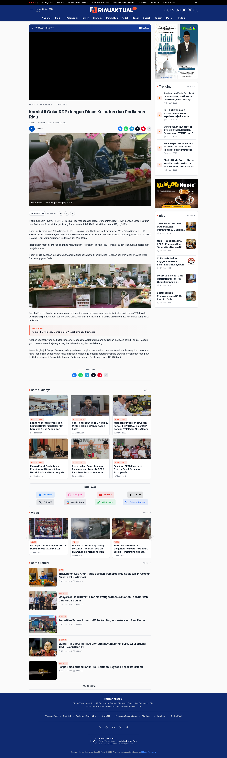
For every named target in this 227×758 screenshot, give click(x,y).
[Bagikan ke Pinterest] (143, 128)
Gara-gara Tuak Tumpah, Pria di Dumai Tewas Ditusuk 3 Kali (48, 547)
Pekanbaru (72, 18)
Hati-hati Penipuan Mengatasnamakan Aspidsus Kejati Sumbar (177, 113)
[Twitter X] (45, 502)
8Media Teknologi (148, 752)
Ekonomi (97, 18)
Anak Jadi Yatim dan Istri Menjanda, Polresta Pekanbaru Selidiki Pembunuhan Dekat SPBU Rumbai (131, 550)
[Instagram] (106, 727)
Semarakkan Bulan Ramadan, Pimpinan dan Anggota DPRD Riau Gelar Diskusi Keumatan (88, 469)
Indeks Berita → (90, 685)
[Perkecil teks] (61, 213)
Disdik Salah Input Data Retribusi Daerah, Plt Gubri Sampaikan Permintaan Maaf (170, 280)
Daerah (147, 18)
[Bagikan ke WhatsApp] (126, 128)
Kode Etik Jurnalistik (100, 2)
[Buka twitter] (190, 10)
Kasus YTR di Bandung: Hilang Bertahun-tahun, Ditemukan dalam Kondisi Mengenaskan (88, 548)
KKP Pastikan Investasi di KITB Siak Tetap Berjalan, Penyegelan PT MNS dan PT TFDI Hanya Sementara (179, 131)
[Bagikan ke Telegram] (131, 128)
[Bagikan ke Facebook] (120, 128)
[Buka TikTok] (195, 10)
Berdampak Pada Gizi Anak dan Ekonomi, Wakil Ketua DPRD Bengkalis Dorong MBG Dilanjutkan (178, 98)
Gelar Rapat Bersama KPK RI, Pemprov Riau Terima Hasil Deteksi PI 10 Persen (178, 146)
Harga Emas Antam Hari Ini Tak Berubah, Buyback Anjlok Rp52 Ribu (100, 667)
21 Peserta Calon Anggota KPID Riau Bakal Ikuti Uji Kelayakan (170, 261)
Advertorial (45, 104)
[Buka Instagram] (178, 10)
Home (32, 104)
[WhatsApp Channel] (105, 502)
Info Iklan (155, 2)
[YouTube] (113, 727)
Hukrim (85, 18)
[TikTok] (135, 495)
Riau (58, 18)
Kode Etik (106, 716)
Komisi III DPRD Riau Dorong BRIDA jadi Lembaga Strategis (63, 331)
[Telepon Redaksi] (135, 502)
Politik (125, 18)
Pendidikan (112, 18)
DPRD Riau (61, 104)
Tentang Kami (47, 2)
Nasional (46, 18)
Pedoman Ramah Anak (124, 2)
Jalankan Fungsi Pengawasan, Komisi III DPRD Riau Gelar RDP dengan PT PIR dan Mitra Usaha (131, 426)
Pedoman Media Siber (78, 2)
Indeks (181, 18)
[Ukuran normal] (66, 213)
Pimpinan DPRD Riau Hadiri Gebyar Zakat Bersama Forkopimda (128, 469)
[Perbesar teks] (72, 213)
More (170, 18)
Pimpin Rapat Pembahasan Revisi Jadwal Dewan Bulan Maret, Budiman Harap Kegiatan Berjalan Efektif (48, 471)
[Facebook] (172, 10)
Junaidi (39, 128)
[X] (120, 727)
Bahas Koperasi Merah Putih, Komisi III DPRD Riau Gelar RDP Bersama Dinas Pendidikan (46, 426)
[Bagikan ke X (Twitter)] (137, 128)
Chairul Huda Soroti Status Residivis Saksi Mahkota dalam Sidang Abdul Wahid (178, 163)
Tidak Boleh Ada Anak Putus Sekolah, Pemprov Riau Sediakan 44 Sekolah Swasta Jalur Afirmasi (170, 230)
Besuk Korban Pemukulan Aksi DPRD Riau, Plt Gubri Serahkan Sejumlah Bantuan (169, 299)
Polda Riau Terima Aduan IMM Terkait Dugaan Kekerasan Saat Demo (101, 620)
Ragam (158, 18)
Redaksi (60, 2)
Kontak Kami (169, 2)
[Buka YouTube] (184, 10)
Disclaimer (142, 2)
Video (33, 542)
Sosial (135, 18)
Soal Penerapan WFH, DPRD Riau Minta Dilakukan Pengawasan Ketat (90, 426)
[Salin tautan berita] (149, 128)
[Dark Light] (196, 3)
